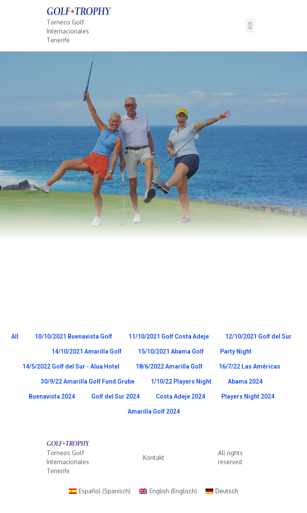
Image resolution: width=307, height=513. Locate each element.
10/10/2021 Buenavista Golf (73, 336)
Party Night (236, 351)
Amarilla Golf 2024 (154, 411)
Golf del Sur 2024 (115, 396)
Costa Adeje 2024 (180, 396)
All (14, 336)
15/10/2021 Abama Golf (171, 351)
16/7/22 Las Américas (249, 366)
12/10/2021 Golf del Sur (258, 336)
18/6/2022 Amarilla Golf (169, 366)
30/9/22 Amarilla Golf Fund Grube (87, 381)
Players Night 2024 (247, 396)
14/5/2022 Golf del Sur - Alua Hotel (70, 366)
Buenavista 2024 (52, 396)
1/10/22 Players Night (181, 381)
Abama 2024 (245, 381)
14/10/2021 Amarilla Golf (86, 351)
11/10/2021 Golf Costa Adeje (168, 336)
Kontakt (153, 457)
